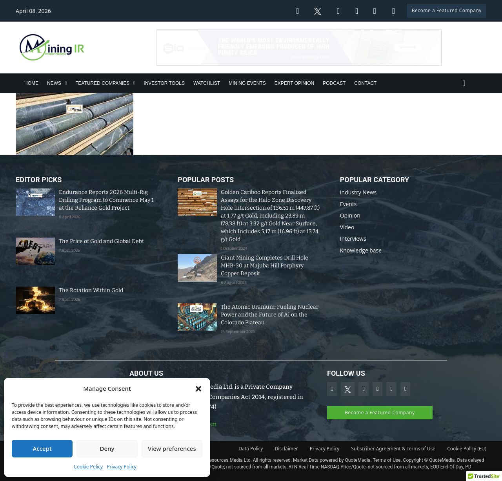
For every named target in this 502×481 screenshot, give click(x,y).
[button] (198, 389)
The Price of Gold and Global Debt (101, 241)
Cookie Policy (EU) (466, 448)
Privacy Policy (121, 466)
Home (31, 83)
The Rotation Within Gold (91, 290)
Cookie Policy (88, 466)
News (54, 83)
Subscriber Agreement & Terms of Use (393, 448)
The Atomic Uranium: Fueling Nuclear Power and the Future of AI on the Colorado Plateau (269, 315)
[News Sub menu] (66, 83)
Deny (107, 448)
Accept (42, 448)
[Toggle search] (464, 83)
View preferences (172, 448)
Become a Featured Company (447, 10)
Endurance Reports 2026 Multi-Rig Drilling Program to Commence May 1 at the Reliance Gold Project (106, 200)
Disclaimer (286, 448)
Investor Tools (164, 83)
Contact (365, 83)
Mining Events (247, 83)
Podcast (334, 83)
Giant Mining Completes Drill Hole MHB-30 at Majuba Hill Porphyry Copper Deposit (264, 265)
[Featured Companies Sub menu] (134, 83)
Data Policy (250, 448)
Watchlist (206, 83)
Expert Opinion (295, 83)
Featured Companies (102, 83)
